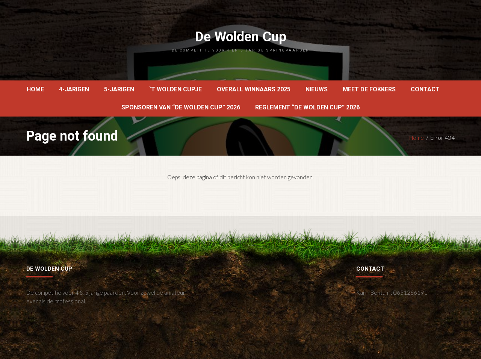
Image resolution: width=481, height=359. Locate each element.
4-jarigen (74, 89)
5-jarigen (119, 89)
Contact (425, 89)
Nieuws (317, 89)
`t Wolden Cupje (175, 89)
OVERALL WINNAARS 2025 (253, 89)
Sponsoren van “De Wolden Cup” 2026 (180, 107)
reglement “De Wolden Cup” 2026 (307, 107)
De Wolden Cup (240, 40)
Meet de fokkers (369, 89)
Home (35, 89)
